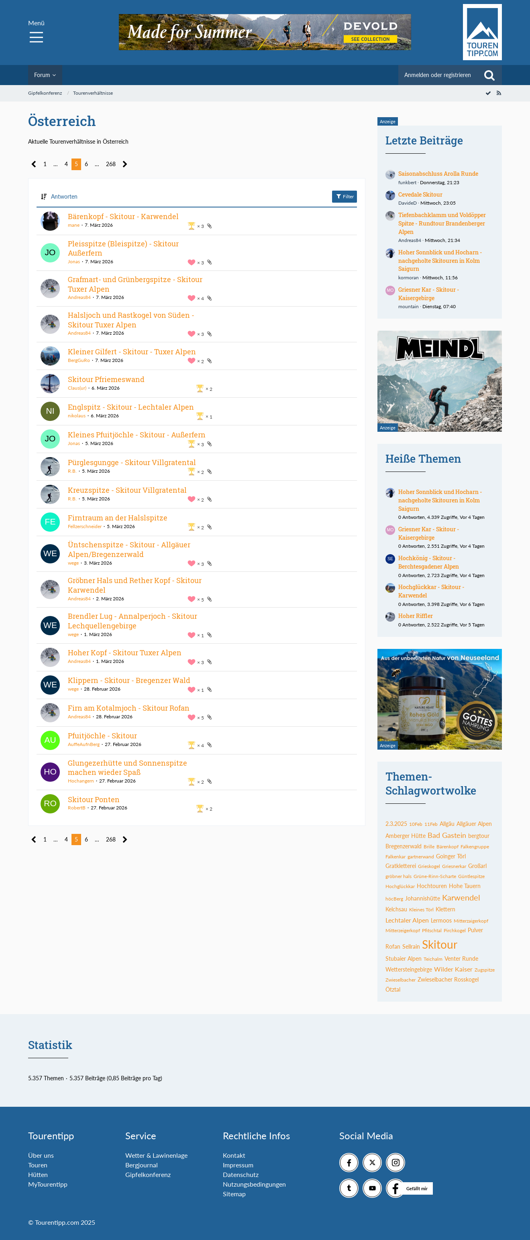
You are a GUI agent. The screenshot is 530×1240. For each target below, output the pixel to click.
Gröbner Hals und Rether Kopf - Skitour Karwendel (135, 585)
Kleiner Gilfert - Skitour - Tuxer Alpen (132, 351)
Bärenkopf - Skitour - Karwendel (123, 216)
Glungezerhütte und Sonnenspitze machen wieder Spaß (127, 767)
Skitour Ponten (94, 799)
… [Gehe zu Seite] (55, 164)
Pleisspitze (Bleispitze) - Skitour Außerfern (123, 248)
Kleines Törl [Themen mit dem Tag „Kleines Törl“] (421, 910)
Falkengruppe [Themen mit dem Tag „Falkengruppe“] (475, 847)
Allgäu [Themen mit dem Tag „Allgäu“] (447, 823)
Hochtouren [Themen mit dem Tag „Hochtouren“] (432, 885)
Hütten (38, 1174)
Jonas (74, 261)
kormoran (408, 277)
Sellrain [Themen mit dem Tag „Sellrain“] (411, 946)
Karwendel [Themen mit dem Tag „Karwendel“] (461, 897)
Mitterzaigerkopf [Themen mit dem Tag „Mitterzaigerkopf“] (471, 921)
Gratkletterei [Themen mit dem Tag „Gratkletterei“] (400, 865)
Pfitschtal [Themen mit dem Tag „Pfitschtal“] (432, 930)
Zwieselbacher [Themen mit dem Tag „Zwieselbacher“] (400, 980)
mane (74, 225)
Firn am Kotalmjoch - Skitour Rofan (129, 708)
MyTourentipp (47, 1184)
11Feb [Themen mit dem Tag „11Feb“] (431, 824)
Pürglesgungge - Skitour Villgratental (132, 462)
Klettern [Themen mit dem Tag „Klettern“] (445, 909)
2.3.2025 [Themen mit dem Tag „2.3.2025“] (396, 823)
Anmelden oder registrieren (437, 74)
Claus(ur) (77, 388)
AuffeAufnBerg (84, 744)
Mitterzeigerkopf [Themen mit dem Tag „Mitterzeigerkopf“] (402, 930)
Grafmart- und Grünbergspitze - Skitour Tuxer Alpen (135, 284)
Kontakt (234, 1155)
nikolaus (77, 416)
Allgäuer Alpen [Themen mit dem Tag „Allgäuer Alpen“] (474, 823)
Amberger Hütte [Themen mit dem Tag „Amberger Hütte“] (405, 835)
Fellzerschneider (85, 526)
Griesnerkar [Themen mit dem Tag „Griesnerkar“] (454, 866)
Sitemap (234, 1193)
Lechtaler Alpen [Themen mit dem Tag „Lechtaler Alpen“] (407, 920)
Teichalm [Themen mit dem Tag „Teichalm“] (433, 959)
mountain (408, 306)
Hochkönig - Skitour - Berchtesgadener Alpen (428, 562)
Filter (344, 196)
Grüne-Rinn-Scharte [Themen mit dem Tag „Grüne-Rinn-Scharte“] (435, 876)
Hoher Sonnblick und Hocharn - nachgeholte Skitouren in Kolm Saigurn (440, 260)
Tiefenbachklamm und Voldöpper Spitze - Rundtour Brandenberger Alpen (442, 223)
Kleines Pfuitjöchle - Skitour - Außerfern (137, 434)
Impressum (238, 1165)
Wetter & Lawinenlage (156, 1155)
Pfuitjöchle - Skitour (102, 735)
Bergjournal (141, 1165)
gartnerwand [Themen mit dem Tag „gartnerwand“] (421, 857)
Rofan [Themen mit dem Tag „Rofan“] (392, 946)
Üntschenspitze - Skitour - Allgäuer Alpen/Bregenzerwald (129, 549)
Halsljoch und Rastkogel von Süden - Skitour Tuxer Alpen (131, 319)
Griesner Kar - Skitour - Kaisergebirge (428, 294)
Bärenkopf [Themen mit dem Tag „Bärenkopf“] (447, 847)
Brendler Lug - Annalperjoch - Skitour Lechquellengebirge (132, 620)
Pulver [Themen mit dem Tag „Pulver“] (475, 930)
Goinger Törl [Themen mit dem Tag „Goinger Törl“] (451, 856)
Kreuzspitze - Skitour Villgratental (127, 490)
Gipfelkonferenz (148, 1174)
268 (111, 164)
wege (73, 563)
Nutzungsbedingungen (254, 1184)
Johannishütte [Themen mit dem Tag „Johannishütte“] (422, 898)
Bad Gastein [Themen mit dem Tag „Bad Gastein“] (447, 835)
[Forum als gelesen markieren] (488, 92)
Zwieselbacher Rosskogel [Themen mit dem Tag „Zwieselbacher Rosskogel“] (448, 979)
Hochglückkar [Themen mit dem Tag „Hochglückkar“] (400, 886)
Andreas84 (79, 297)
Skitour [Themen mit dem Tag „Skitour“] (439, 944)
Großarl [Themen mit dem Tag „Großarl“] (477, 865)
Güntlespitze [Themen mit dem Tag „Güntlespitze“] (471, 876)
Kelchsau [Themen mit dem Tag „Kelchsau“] (396, 909)
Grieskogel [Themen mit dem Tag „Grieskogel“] (429, 866)
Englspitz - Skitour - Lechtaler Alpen (131, 407)
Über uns (41, 1155)
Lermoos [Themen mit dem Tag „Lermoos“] (441, 920)
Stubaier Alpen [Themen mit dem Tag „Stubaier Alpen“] (403, 958)
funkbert (407, 182)
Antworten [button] (64, 196)
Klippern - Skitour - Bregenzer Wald (129, 680)
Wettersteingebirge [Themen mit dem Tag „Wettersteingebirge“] (408, 969)
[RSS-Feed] (498, 92)
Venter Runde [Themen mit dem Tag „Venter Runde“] (461, 958)
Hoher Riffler (415, 616)
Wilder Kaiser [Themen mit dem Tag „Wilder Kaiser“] (453, 969)
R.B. (72, 471)
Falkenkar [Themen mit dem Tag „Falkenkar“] (395, 857)
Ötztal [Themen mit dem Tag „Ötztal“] (392, 989)
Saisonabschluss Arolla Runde (438, 173)
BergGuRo (79, 360)
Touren (37, 1165)
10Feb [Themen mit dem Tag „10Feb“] (415, 824)
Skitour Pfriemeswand (106, 379)
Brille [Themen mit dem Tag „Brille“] (429, 847)
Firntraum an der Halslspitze (117, 517)
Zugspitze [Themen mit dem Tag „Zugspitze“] (485, 970)
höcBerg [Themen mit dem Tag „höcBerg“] (394, 899)
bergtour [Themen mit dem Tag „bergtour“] (478, 835)
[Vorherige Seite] (34, 164)
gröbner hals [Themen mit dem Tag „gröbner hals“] (398, 876)
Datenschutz (241, 1174)
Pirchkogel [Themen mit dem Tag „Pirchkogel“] (455, 930)
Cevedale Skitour (420, 194)
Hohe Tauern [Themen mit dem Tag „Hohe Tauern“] (465, 885)
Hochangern (81, 781)
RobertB (77, 808)
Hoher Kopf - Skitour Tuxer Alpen (124, 652)
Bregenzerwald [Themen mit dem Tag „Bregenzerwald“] (403, 846)
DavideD (407, 203)
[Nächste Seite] (125, 164)
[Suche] (489, 75)
